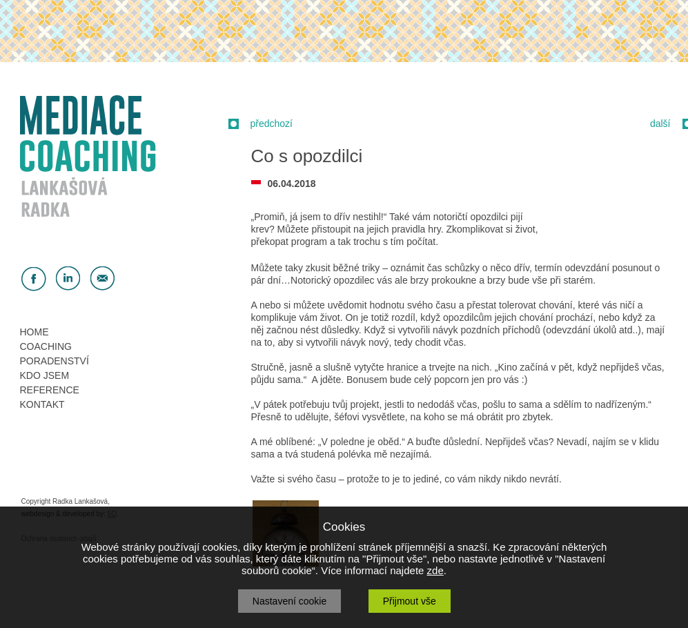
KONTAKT (42, 404)
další (660, 123)
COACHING (46, 346)
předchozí (271, 123)
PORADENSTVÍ (54, 360)
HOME (34, 331)
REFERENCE (49, 389)
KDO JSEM (45, 375)
